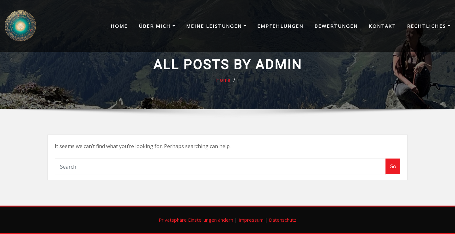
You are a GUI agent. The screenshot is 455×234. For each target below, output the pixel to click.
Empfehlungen (280, 26)
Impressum (251, 220)
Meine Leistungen (216, 26)
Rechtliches (428, 26)
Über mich (157, 26)
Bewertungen (336, 26)
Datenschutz (282, 220)
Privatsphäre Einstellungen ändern (196, 220)
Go (393, 166)
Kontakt (382, 26)
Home (119, 26)
